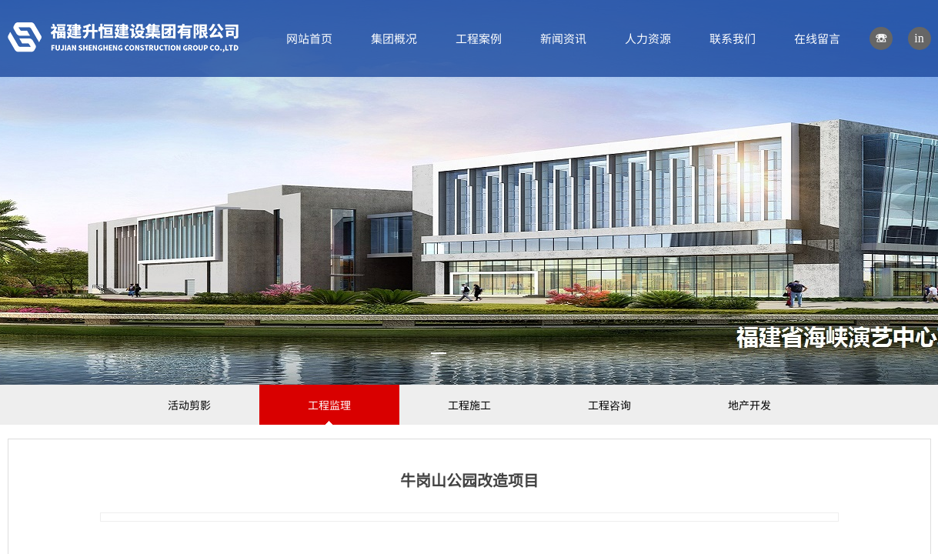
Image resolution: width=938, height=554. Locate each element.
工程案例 (479, 38)
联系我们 (732, 38)
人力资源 (648, 38)
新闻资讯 (563, 38)
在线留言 (817, 38)
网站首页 (309, 38)
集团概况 (394, 38)
